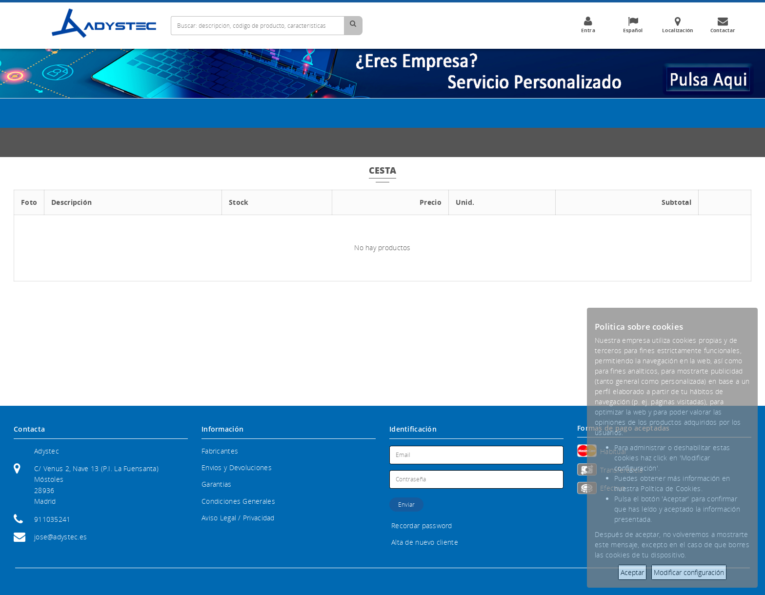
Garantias (216, 484)
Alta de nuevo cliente (424, 542)
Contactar (722, 25)
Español (632, 25)
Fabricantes (219, 451)
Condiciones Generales (238, 501)
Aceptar (632, 572)
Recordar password (421, 525)
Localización (677, 25)
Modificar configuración (689, 572)
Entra (587, 25)
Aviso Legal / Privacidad (238, 517)
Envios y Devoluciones (236, 467)
